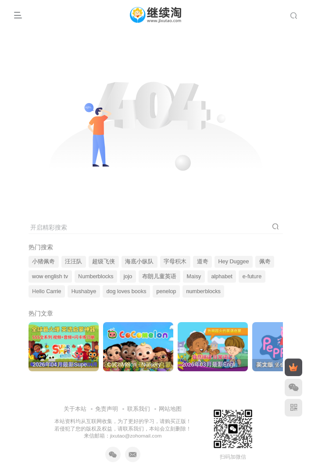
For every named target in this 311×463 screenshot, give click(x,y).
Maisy (193, 276)
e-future (252, 276)
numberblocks (203, 291)
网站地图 (170, 400)
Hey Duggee (233, 261)
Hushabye (84, 291)
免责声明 (106, 400)
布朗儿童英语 (159, 276)
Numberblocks (96, 276)
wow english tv (50, 276)
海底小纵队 (139, 261)
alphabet (221, 276)
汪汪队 (73, 261)
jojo (128, 276)
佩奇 (265, 261)
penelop (166, 291)
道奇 (202, 261)
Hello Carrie (46, 291)
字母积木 (175, 261)
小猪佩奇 (43, 261)
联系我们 (138, 400)
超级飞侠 (103, 261)
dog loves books (126, 291)
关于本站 (75, 400)
